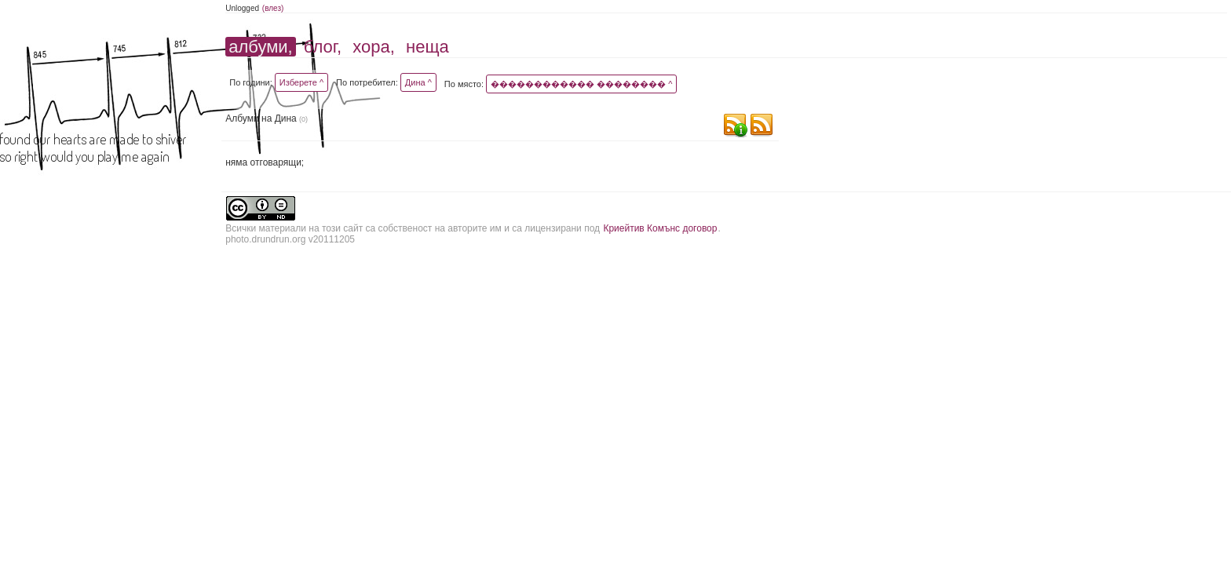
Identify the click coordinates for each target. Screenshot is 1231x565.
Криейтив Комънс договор (660, 228)
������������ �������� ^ (581, 84)
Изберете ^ (301, 82)
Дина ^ (418, 82)
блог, (323, 46)
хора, (373, 46)
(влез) (273, 8)
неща (427, 46)
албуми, (260, 46)
